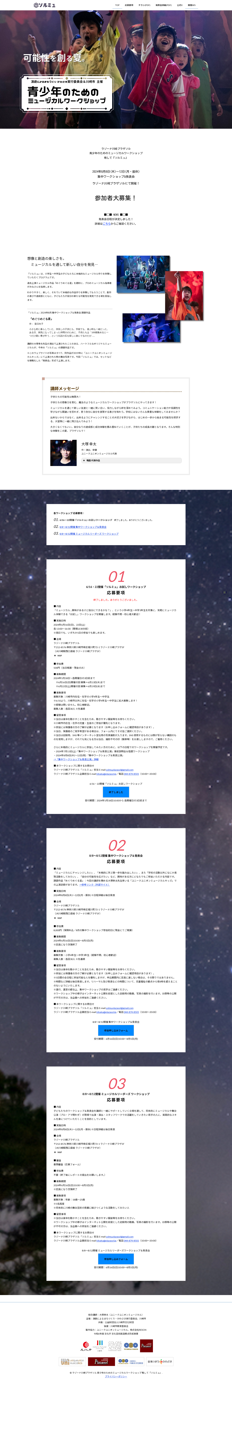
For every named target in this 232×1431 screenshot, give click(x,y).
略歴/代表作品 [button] (91, 460)
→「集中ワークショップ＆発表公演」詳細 (76, 759)
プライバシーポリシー (116, 1376)
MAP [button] (58, 655)
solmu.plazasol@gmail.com (119, 769)
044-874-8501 (131, 773)
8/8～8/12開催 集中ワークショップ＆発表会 (83, 526)
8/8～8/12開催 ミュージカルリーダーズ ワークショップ (89, 533)
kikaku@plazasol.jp (106, 773)
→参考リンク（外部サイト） (94, 884)
